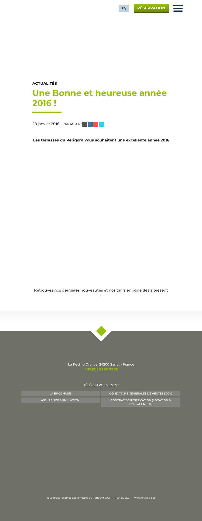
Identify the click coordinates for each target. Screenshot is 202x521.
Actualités (44, 83)
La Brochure (60, 393)
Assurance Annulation (60, 400)
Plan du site (122, 497)
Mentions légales (144, 497)
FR (124, 8)
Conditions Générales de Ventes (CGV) (140, 393)
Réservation (151, 8)
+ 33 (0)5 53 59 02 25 (101, 369)
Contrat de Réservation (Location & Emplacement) (140, 402)
